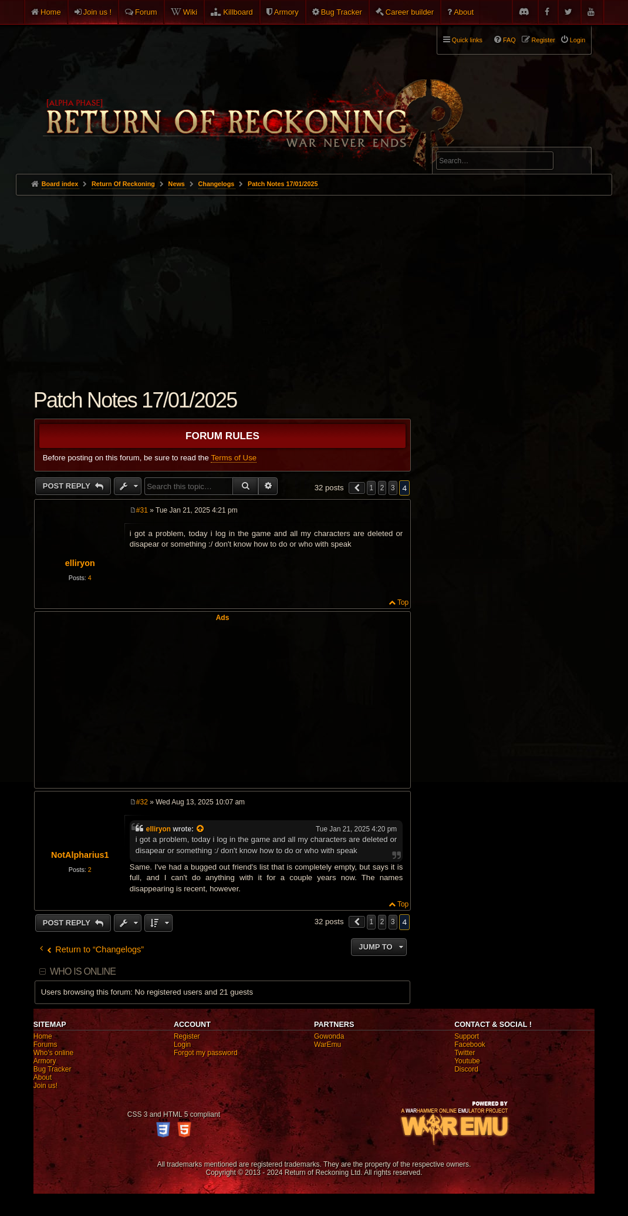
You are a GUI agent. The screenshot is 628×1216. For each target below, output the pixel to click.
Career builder (410, 12)
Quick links (467, 39)
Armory (286, 12)
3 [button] (393, 488)
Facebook (469, 1044)
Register (187, 1036)
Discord (466, 1069)
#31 (142, 510)
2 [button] (382, 488)
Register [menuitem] (543, 39)
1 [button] (371, 488)
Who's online (53, 1053)
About (464, 12)
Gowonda (329, 1036)
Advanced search (472, 142)
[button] (357, 488)
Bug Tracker (341, 12)
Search (576, 162)
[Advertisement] (314, 283)
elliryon (80, 563)
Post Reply (68, 485)
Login (182, 1044)
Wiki (190, 12)
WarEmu (327, 1044)
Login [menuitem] (577, 39)
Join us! (45, 1086)
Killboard (238, 12)
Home (50, 12)
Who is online (83, 971)
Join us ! (97, 12)
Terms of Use (233, 457)
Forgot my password (206, 1053)
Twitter (464, 1053)
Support (466, 1036)
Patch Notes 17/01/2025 (283, 183)
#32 (142, 802)
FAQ (509, 39)
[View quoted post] (200, 829)
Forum (146, 12)
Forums (45, 1044)
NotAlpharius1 (80, 855)
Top (402, 602)
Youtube (467, 1061)
